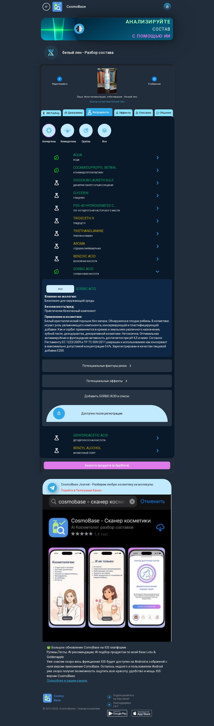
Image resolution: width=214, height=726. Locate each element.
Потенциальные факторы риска (107, 366)
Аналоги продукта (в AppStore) (107, 465)
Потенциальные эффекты (107, 381)
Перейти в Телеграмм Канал (81, 490)
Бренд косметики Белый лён (107, 101)
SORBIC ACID (86, 289)
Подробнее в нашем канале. (67, 680)
